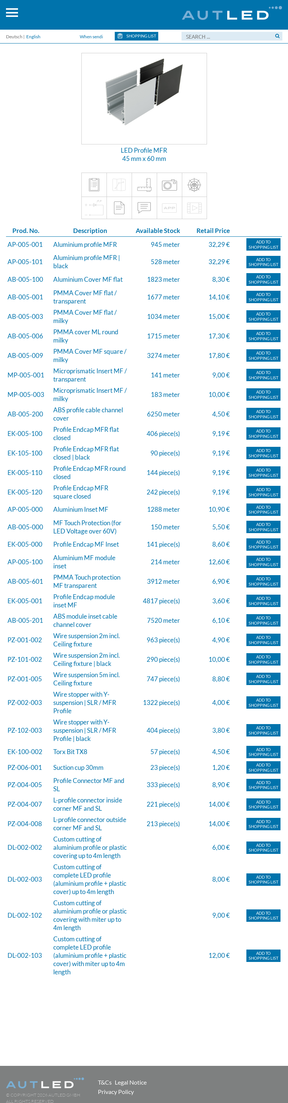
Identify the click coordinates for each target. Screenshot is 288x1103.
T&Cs (105, 1082)
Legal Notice (131, 1082)
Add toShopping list (263, 244)
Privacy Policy (116, 1091)
